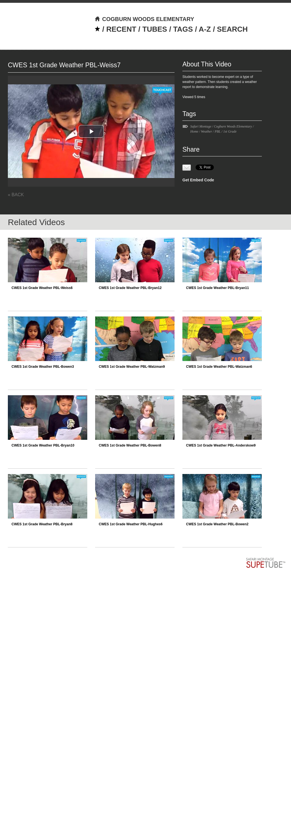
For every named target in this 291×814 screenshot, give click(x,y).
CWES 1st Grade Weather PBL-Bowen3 (43, 367)
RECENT (121, 29)
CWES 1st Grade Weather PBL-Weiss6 (42, 288)
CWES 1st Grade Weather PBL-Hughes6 (130, 524)
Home (194, 131)
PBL (218, 131)
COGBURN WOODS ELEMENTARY (144, 19)
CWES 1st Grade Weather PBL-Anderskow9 (221, 445)
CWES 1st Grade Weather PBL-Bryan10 (43, 445)
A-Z (205, 29)
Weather (206, 131)
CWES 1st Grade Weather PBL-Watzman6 (219, 367)
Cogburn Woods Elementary (233, 126)
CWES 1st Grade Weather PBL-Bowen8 (130, 445)
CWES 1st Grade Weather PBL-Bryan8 (42, 524)
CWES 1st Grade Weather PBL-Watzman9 (132, 367)
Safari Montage (200, 126)
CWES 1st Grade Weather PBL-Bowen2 (217, 524)
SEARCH (232, 29)
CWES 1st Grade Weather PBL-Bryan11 (217, 288)
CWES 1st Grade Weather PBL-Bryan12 (130, 288)
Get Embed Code (198, 180)
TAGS (183, 29)
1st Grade (230, 131)
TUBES (154, 29)
